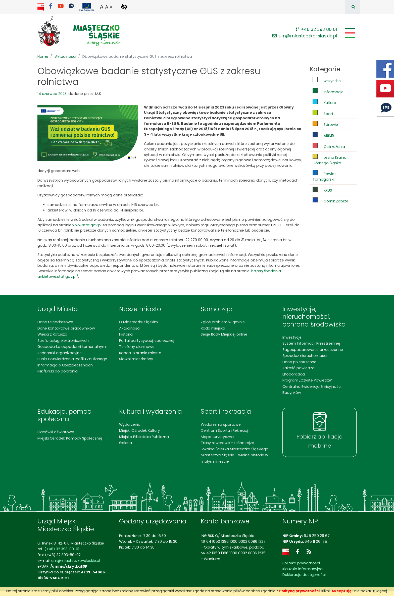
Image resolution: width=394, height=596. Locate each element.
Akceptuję (341, 590)
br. (141, 210)
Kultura (324, 102)
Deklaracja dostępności (304, 574)
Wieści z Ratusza (52, 334)
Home (42, 56)
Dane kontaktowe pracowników (66, 328)
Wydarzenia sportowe (221, 424)
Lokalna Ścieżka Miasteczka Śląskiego (234, 449)
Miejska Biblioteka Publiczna (144, 436)
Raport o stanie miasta (140, 352)
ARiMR (323, 135)
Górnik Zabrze (330, 200)
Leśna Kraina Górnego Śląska (330, 160)
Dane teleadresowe (55, 321)
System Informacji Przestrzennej (311, 343)
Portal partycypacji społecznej (146, 340)
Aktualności (65, 56)
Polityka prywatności (301, 563)
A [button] (102, 7)
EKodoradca (293, 374)
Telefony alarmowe (137, 346)
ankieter (54, 210)
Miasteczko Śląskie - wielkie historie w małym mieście (234, 458)
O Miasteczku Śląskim (138, 321)
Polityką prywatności (299, 590)
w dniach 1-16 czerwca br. (135, 204)
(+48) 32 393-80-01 (61, 549)
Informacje (328, 91)
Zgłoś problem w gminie (223, 321)
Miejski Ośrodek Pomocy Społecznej (69, 438)
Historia (126, 334)
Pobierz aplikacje (319, 441)
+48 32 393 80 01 (316, 29)
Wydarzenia (129, 424)
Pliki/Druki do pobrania (57, 371)
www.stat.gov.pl (87, 225)
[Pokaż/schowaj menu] (349, 33)
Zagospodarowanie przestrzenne (312, 349)
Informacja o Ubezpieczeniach (65, 365)
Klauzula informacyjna (302, 568)
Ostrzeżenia (329, 146)
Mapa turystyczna (217, 436)
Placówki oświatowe (55, 432)
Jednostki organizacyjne (59, 352)
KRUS (322, 190)
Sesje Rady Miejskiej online (224, 334)
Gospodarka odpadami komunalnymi (72, 346)
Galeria (125, 442)
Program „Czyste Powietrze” (307, 380)
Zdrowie (325, 124)
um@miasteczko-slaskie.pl (304, 36)
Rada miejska (213, 328)
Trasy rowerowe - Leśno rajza (227, 442)
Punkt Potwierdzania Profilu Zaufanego (72, 358)
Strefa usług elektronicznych (63, 340)
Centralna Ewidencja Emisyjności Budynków (311, 389)
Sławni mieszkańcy (136, 358)
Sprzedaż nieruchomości (304, 355)
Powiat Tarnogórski (324, 176)
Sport (323, 113)
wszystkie (327, 80)
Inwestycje (292, 337)
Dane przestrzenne (299, 361)
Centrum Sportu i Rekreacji (225, 430)
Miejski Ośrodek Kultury (139, 430)
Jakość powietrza (298, 367)
